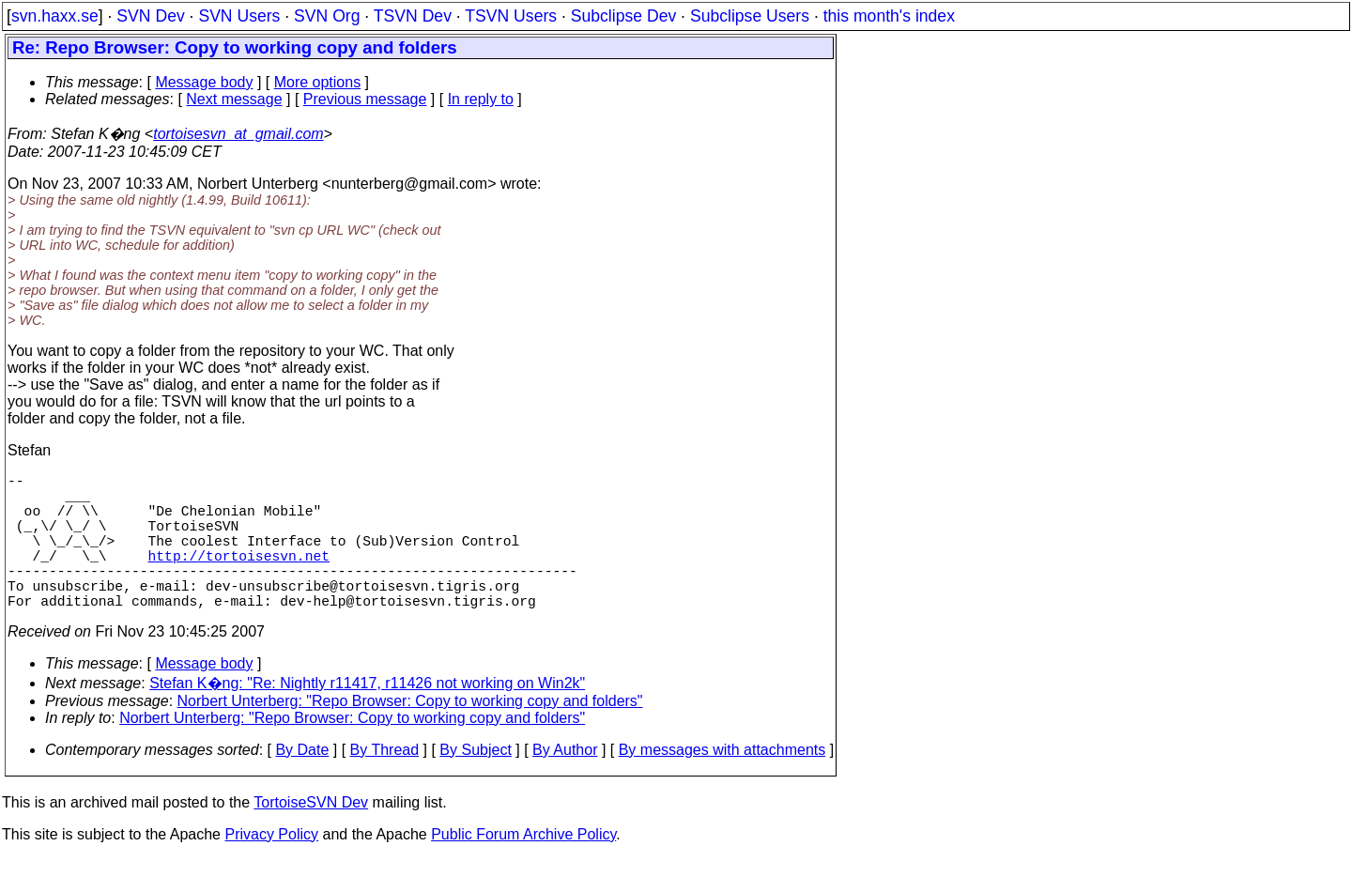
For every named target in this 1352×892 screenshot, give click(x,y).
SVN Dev (150, 16)
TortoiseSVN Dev (311, 836)
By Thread (385, 784)
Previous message (365, 99)
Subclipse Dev (623, 16)
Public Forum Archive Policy (523, 868)
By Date (302, 784)
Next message (234, 99)
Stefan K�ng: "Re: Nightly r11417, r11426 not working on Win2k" (367, 717)
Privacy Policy (271, 868)
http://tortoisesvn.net (239, 577)
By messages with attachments (722, 784)
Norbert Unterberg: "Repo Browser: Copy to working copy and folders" (410, 735)
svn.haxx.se (55, 16)
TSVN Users (511, 16)
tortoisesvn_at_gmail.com (238, 134)
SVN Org (327, 16)
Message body (204, 82)
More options (317, 82)
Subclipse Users (749, 16)
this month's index (889, 16)
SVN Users (239, 16)
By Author (564, 784)
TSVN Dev (413, 16)
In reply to (481, 99)
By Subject (475, 784)
